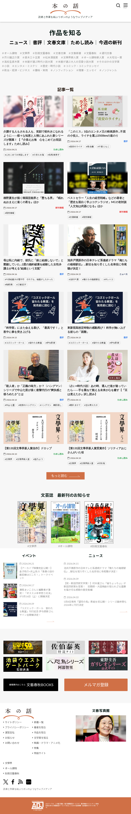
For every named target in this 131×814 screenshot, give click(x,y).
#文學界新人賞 (23, 459)
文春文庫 (56, 42)
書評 (37, 42)
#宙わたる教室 (35, 343)
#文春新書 (73, 217)
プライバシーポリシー (17, 727)
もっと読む (59, 476)
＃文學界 (25, 53)
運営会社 (9, 732)
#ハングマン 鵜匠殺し (50, 405)
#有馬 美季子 (53, 155)
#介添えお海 (38, 155)
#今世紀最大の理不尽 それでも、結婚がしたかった (29, 279)
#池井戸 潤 (73, 279)
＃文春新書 (74, 53)
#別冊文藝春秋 (98, 546)
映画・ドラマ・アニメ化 (47, 742)
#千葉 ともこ (103, 146)
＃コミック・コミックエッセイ (81, 65)
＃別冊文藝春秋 (41, 53)
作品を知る (40, 732)
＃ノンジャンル (108, 70)
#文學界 (8, 459)
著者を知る (40, 727)
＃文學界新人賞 (70, 57)
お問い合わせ (12, 742)
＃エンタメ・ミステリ (25, 65)
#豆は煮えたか (91, 405)
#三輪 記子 (21, 284)
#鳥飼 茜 (8, 284)
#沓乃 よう (38, 459)
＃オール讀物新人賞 (92, 57)
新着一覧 (38, 722)
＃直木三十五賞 (31, 57)
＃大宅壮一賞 (114, 57)
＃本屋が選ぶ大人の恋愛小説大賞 (74, 61)
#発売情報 (9, 213)
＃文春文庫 (59, 53)
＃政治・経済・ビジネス (16, 70)
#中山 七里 (9, 405)
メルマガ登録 (96, 684)
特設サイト (40, 753)
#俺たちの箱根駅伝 (91, 279)
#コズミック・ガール (14, 343)
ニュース (18, 42)
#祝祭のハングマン (27, 405)
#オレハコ (108, 279)
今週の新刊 (110, 42)
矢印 (50, 621)
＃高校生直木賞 (11, 61)
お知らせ (9, 737)
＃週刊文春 (105, 53)
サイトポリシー (13, 722)
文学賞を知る (41, 737)
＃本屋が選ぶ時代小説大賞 (37, 61)
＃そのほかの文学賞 (108, 61)
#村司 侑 (101, 463)
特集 (36, 748)
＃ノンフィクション (61, 70)
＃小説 (5, 65)
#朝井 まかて (75, 405)
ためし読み (82, 42)
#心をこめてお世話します (16, 155)
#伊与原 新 (50, 343)
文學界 (8, 763)
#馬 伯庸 (90, 146)
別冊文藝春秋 (12, 773)
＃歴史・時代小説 (50, 65)
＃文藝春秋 (90, 53)
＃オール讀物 (9, 53)
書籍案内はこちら (31, 685)
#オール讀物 (65, 546)
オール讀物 (11, 768)
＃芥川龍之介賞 (11, 57)
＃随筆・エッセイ (86, 70)
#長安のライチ (75, 146)
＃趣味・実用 (40, 70)
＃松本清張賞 (50, 57)
